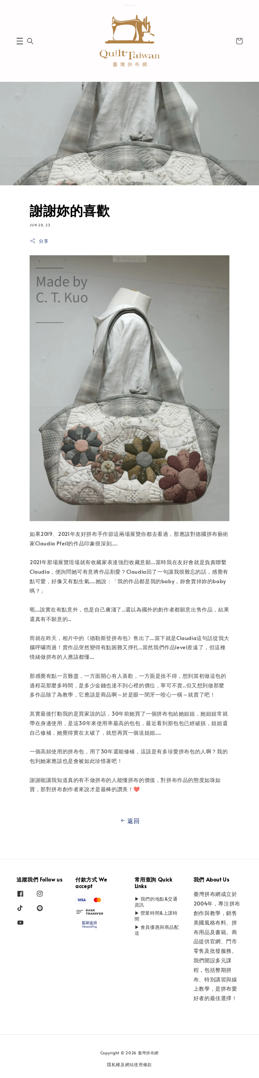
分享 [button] (39, 241)
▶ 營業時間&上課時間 (156, 916)
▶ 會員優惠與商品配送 (157, 930)
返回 (129, 820)
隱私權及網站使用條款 (129, 1064)
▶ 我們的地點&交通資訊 (156, 902)
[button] (20, 41)
